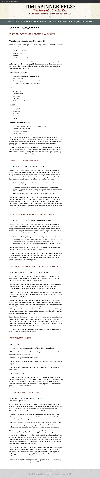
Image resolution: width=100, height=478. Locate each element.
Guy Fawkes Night (20, 338)
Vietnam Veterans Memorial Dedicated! (33, 266)
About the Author (63, 21)
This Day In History (35, 21)
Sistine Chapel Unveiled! (24, 392)
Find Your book (15, 21)
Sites (95, 1)
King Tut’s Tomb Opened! (24, 160)
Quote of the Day (84, 21)
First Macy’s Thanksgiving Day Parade (32, 34)
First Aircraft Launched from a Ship (31, 214)
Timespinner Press (50, 6)
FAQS (49, 21)
